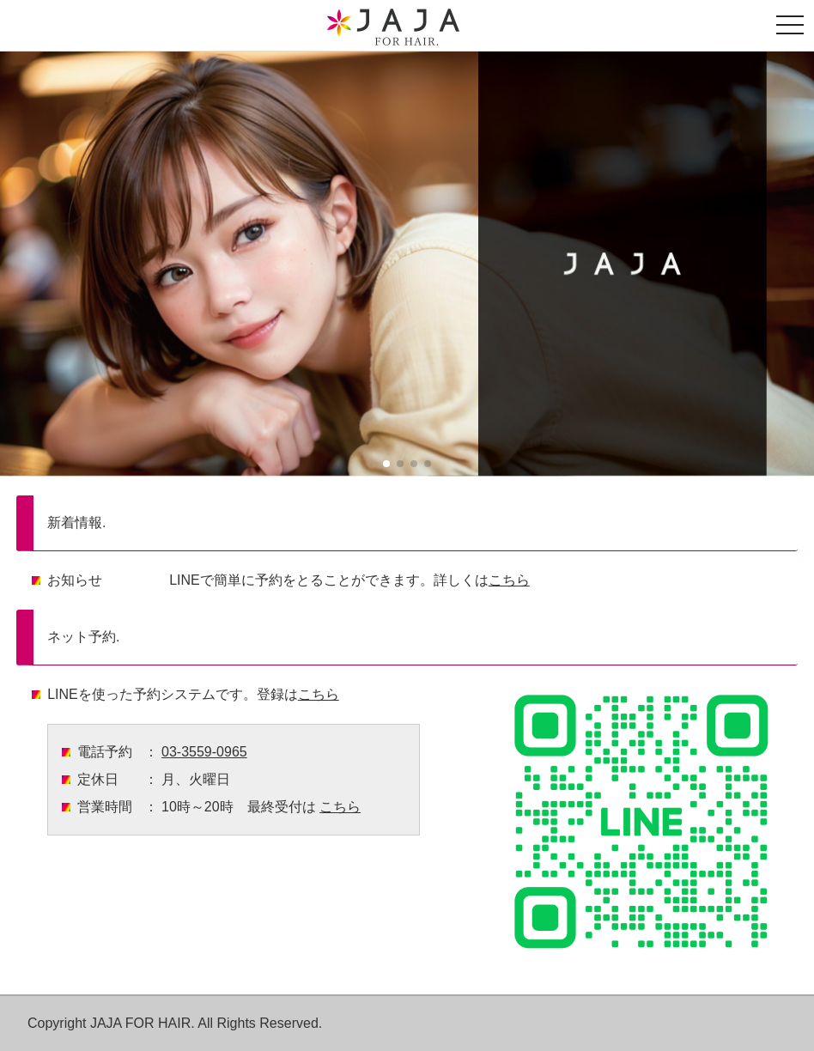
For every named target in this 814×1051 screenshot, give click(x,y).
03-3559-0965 (204, 751)
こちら (509, 580)
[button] (386, 463)
